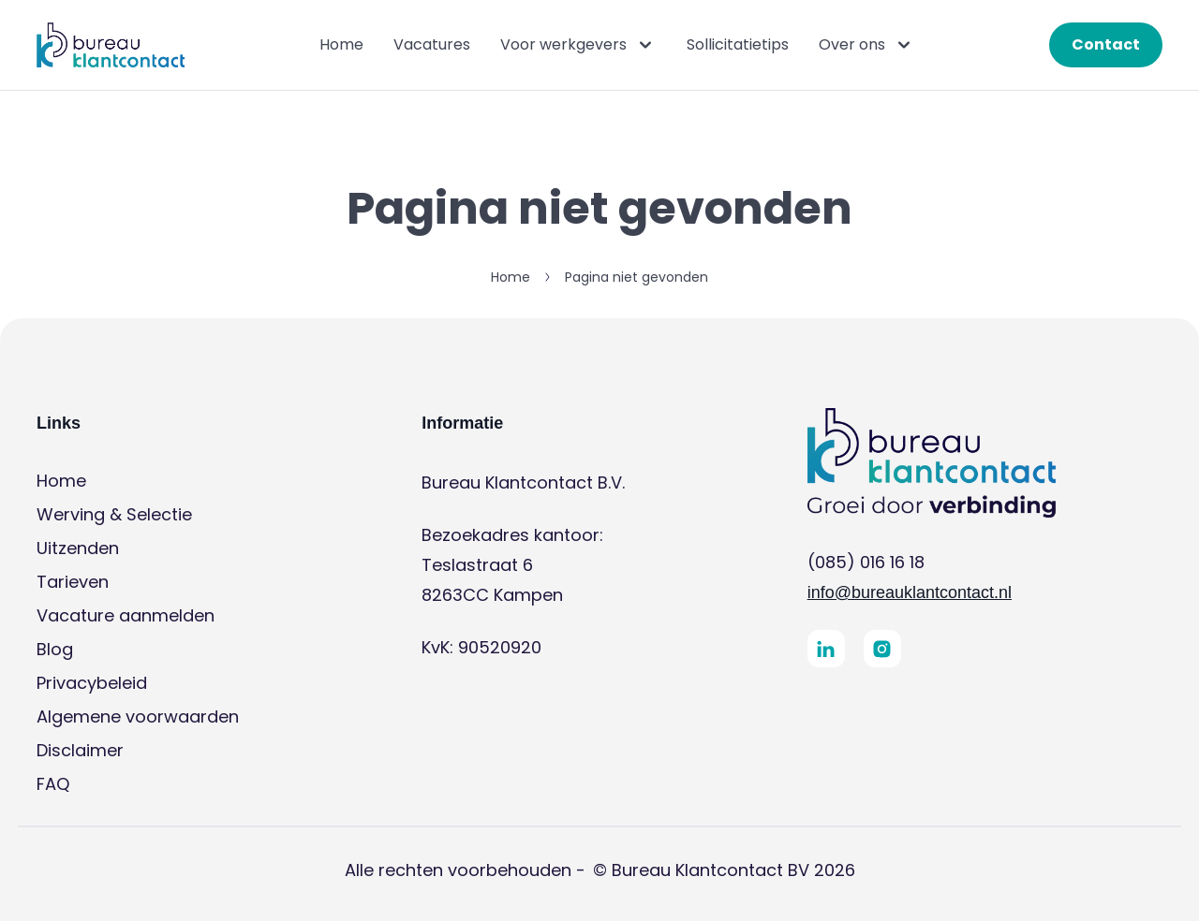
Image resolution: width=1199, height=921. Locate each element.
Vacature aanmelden (126, 615)
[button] (111, 44)
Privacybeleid (92, 682)
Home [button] (510, 277)
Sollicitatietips (738, 44)
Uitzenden (78, 548)
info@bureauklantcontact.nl (909, 592)
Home (341, 44)
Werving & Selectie (114, 514)
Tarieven (73, 581)
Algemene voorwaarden (138, 716)
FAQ (53, 784)
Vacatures (431, 44)
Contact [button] (1106, 44)
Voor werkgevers (578, 45)
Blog (55, 649)
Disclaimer (80, 750)
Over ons (867, 45)
